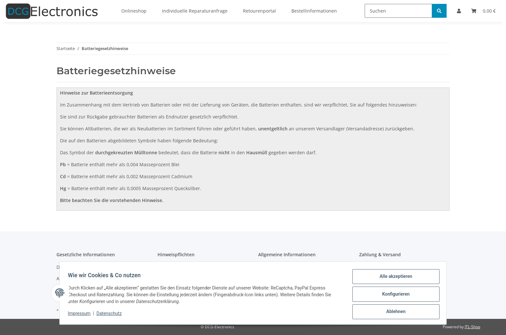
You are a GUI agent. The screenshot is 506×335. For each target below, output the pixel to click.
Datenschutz (111, 315)
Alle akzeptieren (393, 278)
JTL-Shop (472, 327)
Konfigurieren (393, 295)
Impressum (81, 315)
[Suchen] (398, 11)
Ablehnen (393, 312)
